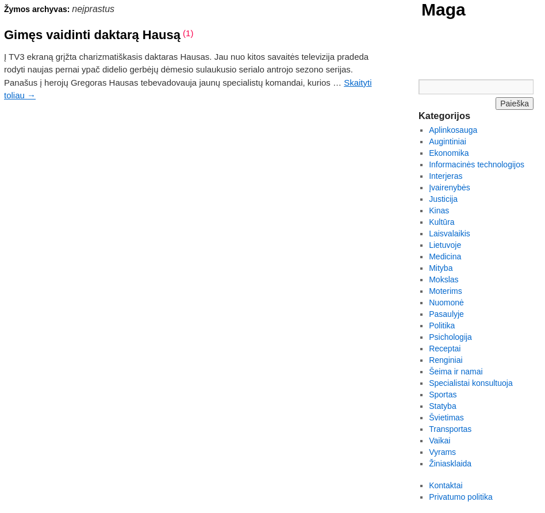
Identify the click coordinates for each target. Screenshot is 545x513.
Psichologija (450, 337)
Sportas (442, 394)
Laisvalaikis (449, 233)
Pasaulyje (446, 314)
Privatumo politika (461, 496)
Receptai (444, 348)
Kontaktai (445, 485)
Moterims (445, 291)
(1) (188, 33)
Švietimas (446, 417)
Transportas (450, 429)
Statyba (442, 406)
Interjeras (445, 176)
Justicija (443, 199)
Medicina (445, 256)
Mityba (440, 268)
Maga (443, 9)
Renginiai (445, 360)
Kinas (439, 210)
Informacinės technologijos (476, 164)
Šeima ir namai (455, 371)
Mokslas (443, 279)
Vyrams (442, 452)
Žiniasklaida (450, 463)
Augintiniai (447, 141)
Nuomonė (446, 302)
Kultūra (441, 222)
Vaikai (439, 440)
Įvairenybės (449, 187)
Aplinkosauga (453, 130)
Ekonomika (449, 153)
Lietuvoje (445, 245)
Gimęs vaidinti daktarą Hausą (92, 35)
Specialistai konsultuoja (471, 383)
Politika (442, 325)
